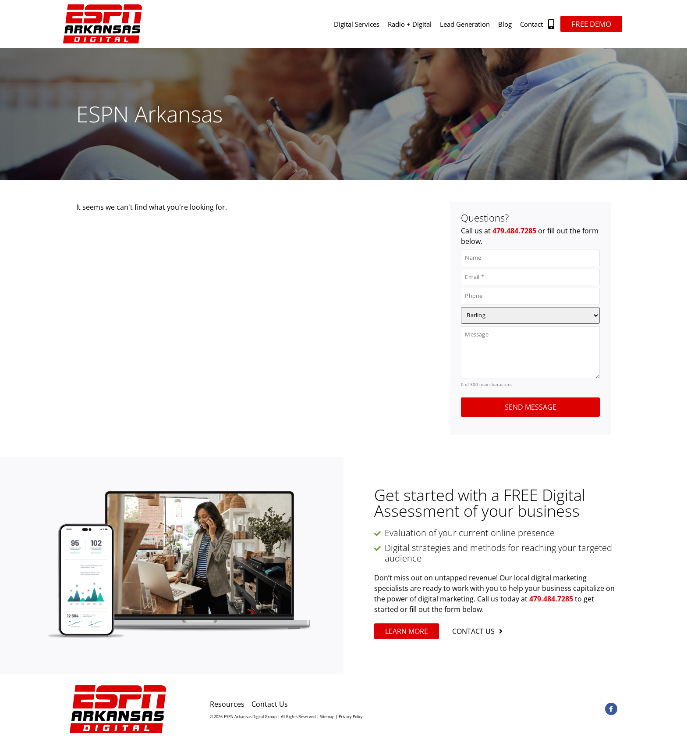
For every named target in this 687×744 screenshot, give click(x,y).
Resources (227, 704)
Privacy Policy (351, 716)
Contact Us (269, 704)
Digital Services (356, 24)
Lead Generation (465, 24)
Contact (531, 24)
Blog (505, 24)
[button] (551, 24)
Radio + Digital (410, 24)
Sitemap (327, 716)
